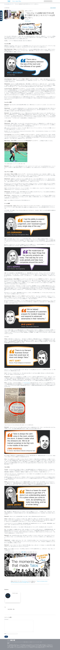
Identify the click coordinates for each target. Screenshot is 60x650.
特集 (13, 609)
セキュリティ (29, 10)
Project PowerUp (27, 382)
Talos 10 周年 (10, 609)
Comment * (6, 619)
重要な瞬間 (24, 552)
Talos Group (24, 581)
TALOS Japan (28, 21)
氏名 (5, 633)
